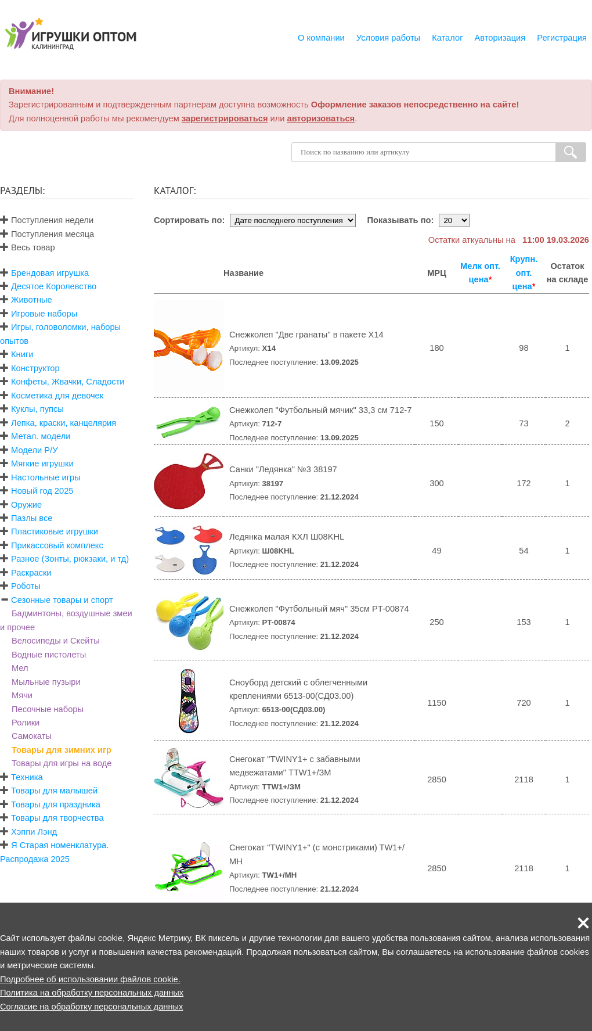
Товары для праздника (55, 804)
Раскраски (31, 572)
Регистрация (562, 37)
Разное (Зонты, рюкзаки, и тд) (70, 558)
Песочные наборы (48, 709)
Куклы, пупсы (37, 409)
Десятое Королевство (53, 286)
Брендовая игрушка (50, 273)
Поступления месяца (47, 234)
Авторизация (500, 37)
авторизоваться (321, 118)
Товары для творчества (57, 817)
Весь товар (27, 247)
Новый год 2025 (42, 490)
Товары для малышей (54, 790)
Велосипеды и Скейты (56, 640)
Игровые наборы (44, 313)
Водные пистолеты (49, 654)
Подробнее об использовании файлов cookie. (90, 979)
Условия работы (388, 37)
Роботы (26, 586)
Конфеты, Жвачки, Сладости (67, 381)
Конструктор (35, 368)
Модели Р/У (34, 450)
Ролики (25, 722)
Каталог (447, 37)
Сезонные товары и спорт (62, 600)
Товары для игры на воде (61, 763)
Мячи (22, 695)
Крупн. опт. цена (524, 272)
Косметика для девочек (57, 395)
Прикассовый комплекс (57, 545)
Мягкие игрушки (42, 463)
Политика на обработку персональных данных (91, 992)
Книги (22, 354)
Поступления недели (46, 220)
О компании (321, 37)
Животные (31, 299)
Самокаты (32, 736)
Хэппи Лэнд (34, 831)
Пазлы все (31, 518)
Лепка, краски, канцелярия (63, 423)
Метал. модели (40, 436)
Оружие (26, 504)
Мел (20, 668)
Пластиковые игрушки (54, 531)
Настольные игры (46, 477)
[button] (583, 923)
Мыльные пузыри (46, 682)
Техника (26, 777)
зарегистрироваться (225, 118)
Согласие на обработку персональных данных (91, 1006)
